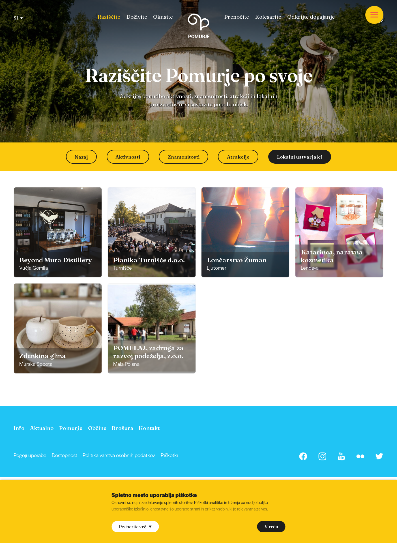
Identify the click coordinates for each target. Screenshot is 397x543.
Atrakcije (238, 157)
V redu (271, 526)
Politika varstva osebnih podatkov (119, 454)
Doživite (136, 17)
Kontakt (149, 428)
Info (19, 428)
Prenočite (236, 17)
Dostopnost (64, 454)
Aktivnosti (127, 157)
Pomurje (70, 428)
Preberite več (135, 526)
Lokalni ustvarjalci (299, 157)
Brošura (122, 428)
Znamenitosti (183, 157)
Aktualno (42, 428)
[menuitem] (108, 17)
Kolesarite (268, 17)
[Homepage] (198, 27)
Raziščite (108, 17)
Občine (97, 428)
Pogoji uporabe (30, 454)
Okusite (163, 17)
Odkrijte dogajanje (311, 17)
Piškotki (169, 454)
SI (18, 18)
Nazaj (81, 157)
